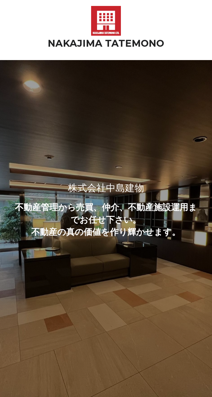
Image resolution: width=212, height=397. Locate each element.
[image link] (106, 20)
